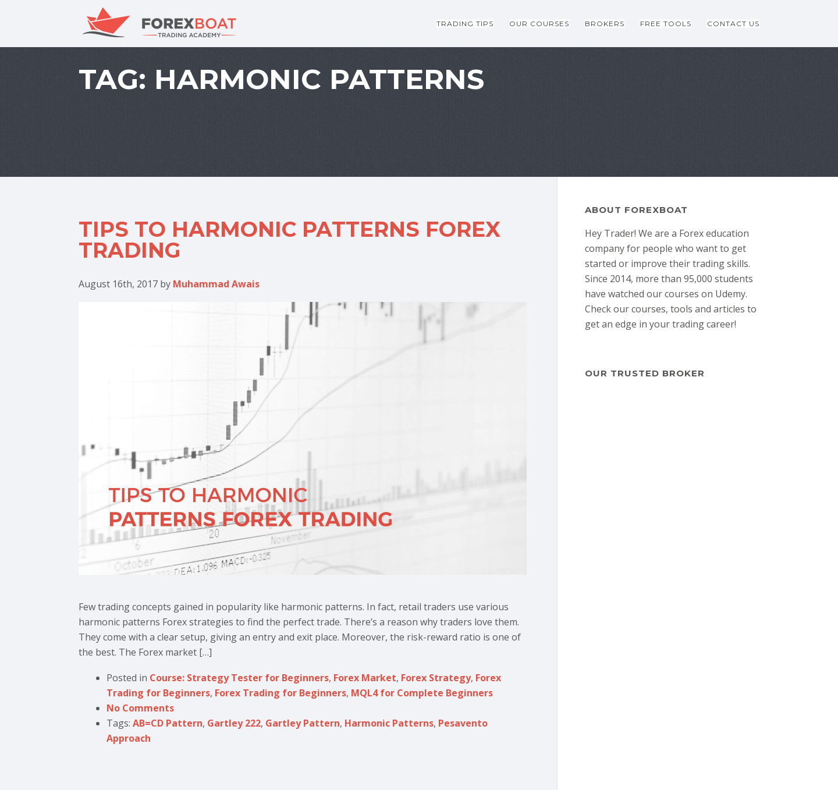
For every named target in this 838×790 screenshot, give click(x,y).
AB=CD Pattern (168, 723)
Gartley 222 (234, 723)
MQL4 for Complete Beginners (422, 692)
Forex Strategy (436, 677)
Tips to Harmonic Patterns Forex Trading (289, 239)
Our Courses (539, 23)
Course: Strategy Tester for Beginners (239, 677)
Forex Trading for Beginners (280, 692)
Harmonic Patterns (389, 723)
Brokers (604, 23)
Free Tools (665, 23)
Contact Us (733, 23)
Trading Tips (464, 23)
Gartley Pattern (302, 723)
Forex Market (364, 677)
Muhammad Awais (216, 283)
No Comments (140, 708)
